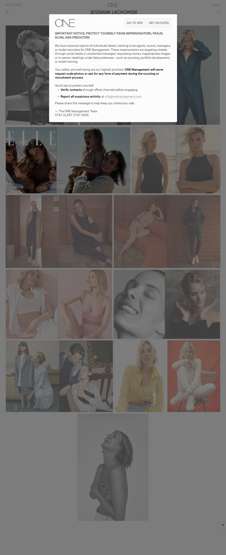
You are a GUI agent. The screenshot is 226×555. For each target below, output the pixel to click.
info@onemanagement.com (123, 97)
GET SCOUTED (159, 23)
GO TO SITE (135, 23)
